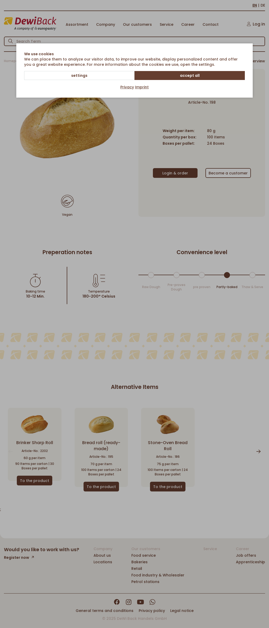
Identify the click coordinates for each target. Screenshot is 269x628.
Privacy (127, 87)
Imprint (142, 87)
